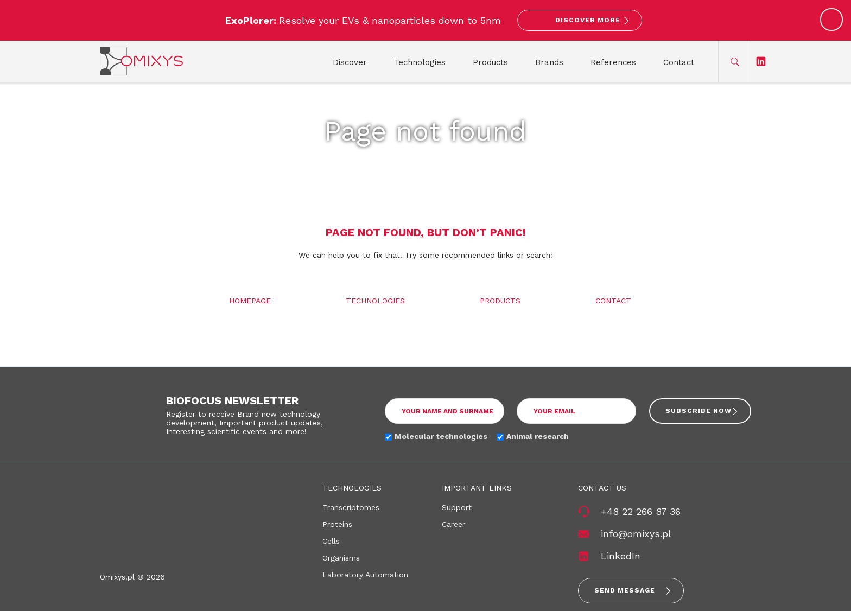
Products (490, 62)
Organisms (341, 557)
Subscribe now (698, 411)
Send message (624, 590)
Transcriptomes (350, 507)
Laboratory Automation (365, 574)
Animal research (537, 436)
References (613, 62)
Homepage (250, 300)
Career (453, 524)
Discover (350, 62)
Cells (331, 541)
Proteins (337, 524)
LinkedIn (620, 556)
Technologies (420, 62)
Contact (678, 62)
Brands (549, 62)
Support (457, 507)
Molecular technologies (441, 436)
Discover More (587, 20)
